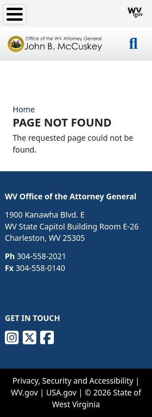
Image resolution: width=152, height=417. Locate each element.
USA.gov (61, 392)
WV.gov (24, 392)
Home (24, 109)
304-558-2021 (41, 256)
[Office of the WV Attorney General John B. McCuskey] (55, 44)
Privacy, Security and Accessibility (73, 380)
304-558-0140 (40, 267)
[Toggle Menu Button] (14, 14)
